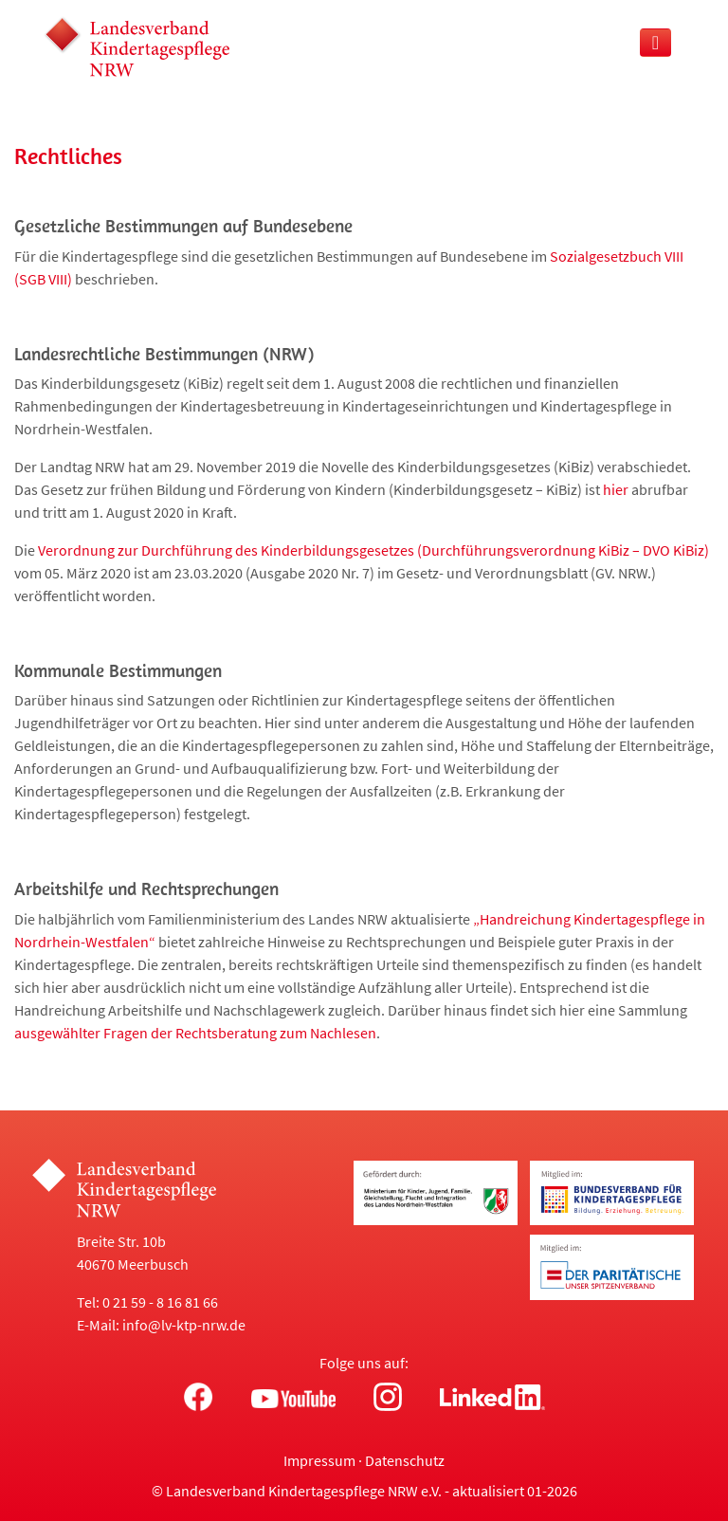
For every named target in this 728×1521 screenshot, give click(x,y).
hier (615, 489)
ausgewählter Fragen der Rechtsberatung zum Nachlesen (195, 1032)
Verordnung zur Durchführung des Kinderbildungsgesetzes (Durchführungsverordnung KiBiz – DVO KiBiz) (373, 550)
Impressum (319, 1460)
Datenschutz (405, 1460)
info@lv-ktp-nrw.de (184, 1324)
